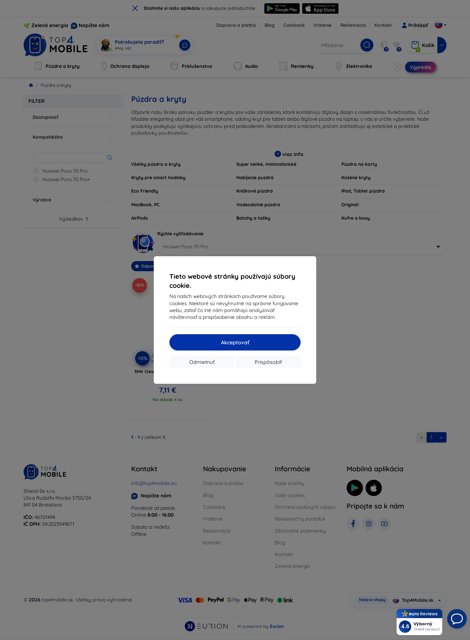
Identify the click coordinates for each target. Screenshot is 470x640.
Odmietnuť (201, 362)
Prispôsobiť (268, 362)
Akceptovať (235, 342)
